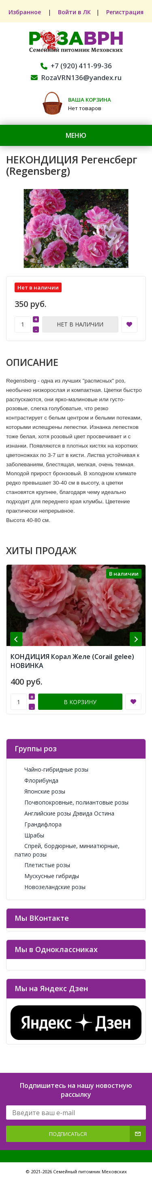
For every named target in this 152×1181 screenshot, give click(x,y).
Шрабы (29, 835)
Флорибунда (36, 780)
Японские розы (40, 791)
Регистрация (125, 12)
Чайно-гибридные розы (51, 769)
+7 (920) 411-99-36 (76, 65)
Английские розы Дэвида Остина (64, 813)
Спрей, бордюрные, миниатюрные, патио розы (67, 850)
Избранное (25, 12)
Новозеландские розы (50, 887)
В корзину (80, 702)
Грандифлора (38, 824)
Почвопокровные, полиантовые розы (71, 802)
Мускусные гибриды (47, 876)
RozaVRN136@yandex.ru (76, 77)
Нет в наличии (80, 324)
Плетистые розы (42, 865)
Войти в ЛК (74, 12)
